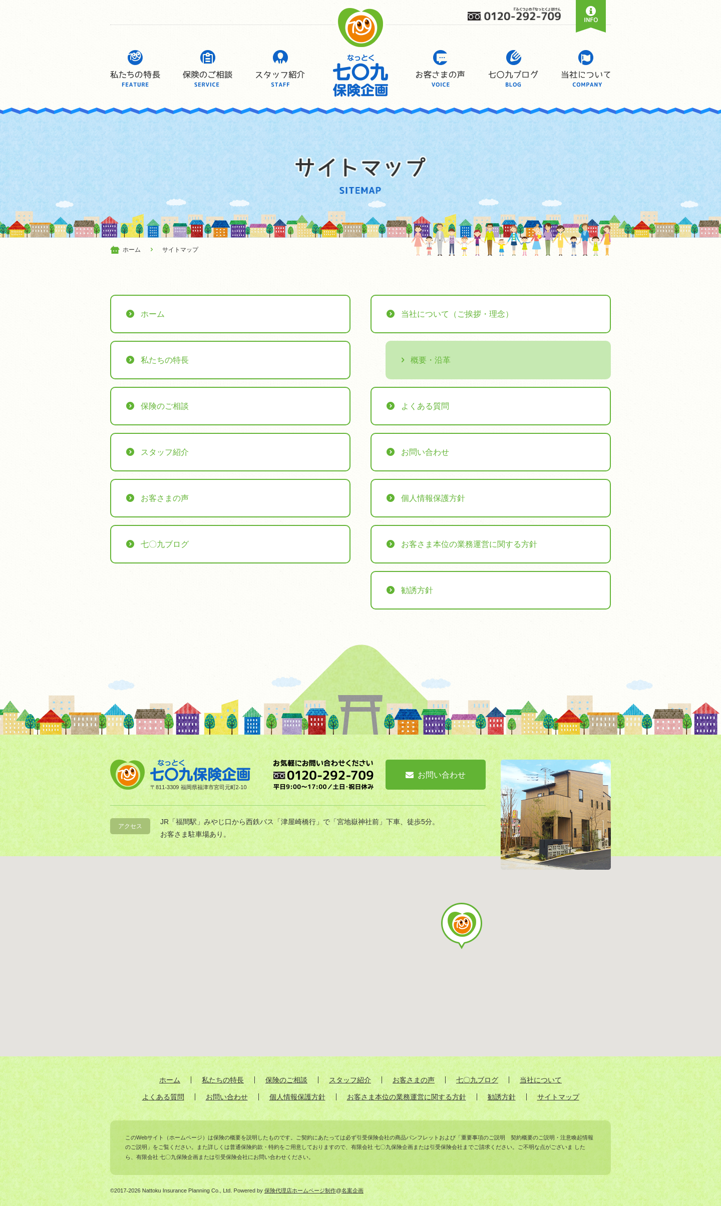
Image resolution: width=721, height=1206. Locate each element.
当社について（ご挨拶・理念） (457, 314)
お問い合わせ (425, 452)
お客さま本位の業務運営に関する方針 (469, 544)
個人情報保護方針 (433, 498)
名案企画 (352, 1190)
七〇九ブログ (513, 69)
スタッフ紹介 (280, 69)
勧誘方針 (417, 590)
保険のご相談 (208, 69)
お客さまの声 (441, 69)
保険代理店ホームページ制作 (300, 1190)
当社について (586, 69)
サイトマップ (558, 1097)
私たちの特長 (135, 69)
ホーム (153, 314)
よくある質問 (425, 406)
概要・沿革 (431, 360)
